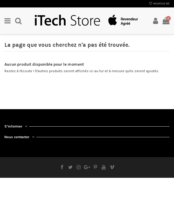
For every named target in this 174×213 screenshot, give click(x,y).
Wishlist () (159, 3)
